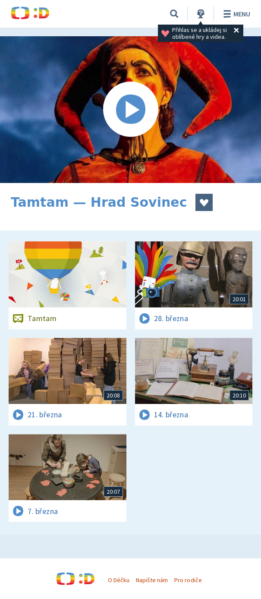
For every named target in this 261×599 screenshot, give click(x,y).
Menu (235, 13)
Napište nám (152, 580)
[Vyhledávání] (174, 14)
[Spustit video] (130, 109)
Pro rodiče (187, 580)
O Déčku (118, 580)
